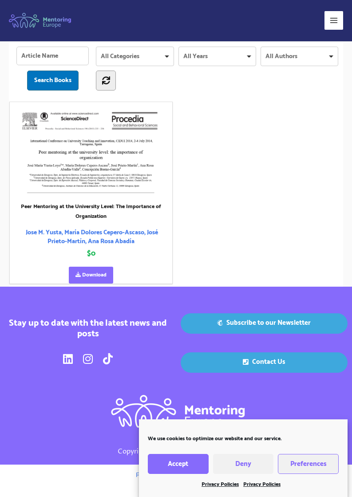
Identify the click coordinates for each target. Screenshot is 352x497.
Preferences (308, 466)
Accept (178, 466)
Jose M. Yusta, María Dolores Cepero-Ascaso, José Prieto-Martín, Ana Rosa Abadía (92, 237)
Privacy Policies (220, 487)
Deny (243, 466)
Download (91, 275)
